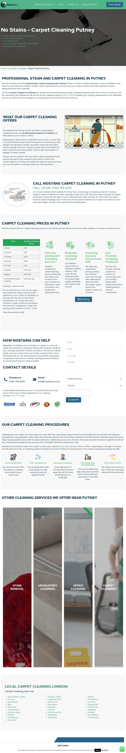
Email (41, 377)
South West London (16, 718)
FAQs (60, 4)
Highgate (92, 731)
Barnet (91, 718)
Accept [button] (98, 750)
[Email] (34, 379)
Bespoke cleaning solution (71, 255)
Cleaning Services (44, 4)
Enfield (11, 736)
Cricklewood (93, 739)
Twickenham (13, 731)
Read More (104, 750)
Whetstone (93, 720)
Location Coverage (17, 68)
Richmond (12, 728)
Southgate (52, 736)
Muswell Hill (93, 726)
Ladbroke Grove (55, 720)
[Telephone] (5, 379)
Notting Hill (52, 723)
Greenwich (52, 739)
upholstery (65, 446)
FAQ (35, 390)
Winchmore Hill (54, 733)
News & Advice (89, 4)
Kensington (53, 726)
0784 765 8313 (68, 95)
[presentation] (78, 393)
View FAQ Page (18, 396)
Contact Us (72, 4)
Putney (11, 720)
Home (4, 68)
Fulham (51, 731)
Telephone (15, 377)
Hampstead (93, 736)
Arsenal (91, 733)
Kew (10, 726)
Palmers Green (14, 733)
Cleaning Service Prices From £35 (93, 257)
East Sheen (13, 723)
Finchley (91, 723)
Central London (54, 718)
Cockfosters (13, 739)
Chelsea (51, 728)
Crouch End (93, 728)
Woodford (12, 741)
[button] (83, 299)
